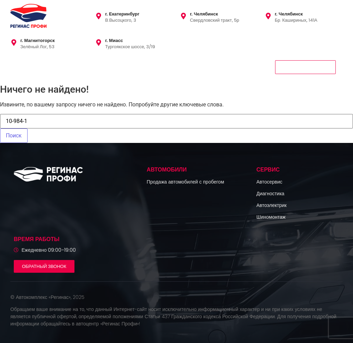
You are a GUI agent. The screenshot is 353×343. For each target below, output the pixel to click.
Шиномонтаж (271, 217)
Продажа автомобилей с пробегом (185, 181)
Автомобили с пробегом (41, 66)
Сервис (91, 66)
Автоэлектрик (271, 205)
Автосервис (269, 181)
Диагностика (270, 193)
